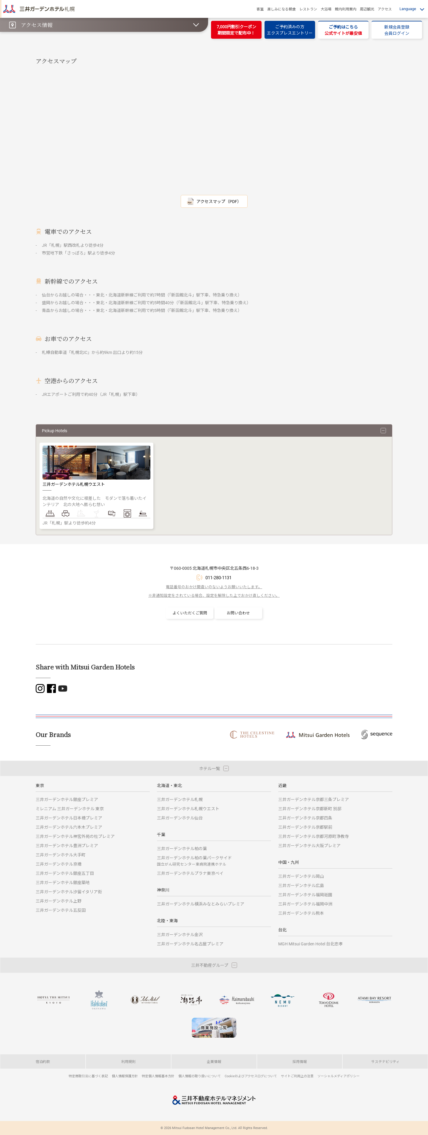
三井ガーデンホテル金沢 (180, 934)
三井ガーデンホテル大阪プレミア (309, 845)
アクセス (385, 9)
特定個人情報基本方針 (158, 1076)
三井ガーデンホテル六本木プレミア (69, 827)
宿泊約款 (43, 1061)
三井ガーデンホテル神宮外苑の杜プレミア (75, 836)
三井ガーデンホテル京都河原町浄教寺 (313, 836)
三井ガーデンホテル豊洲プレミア (67, 845)
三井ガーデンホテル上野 (58, 901)
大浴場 (326, 9)
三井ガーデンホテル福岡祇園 (305, 894)
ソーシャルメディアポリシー (338, 1076)
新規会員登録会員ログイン (396, 30)
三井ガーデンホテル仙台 (180, 818)
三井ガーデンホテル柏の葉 (182, 848)
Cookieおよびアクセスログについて (251, 1076)
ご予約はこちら (343, 30)
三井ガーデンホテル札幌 (180, 799)
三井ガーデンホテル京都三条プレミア (313, 799)
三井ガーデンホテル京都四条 (305, 818)
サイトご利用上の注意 (297, 1076)
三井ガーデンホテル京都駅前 (305, 827)
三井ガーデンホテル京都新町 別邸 (310, 808)
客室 (260, 9)
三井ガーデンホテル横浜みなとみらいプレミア (200, 904)
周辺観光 (367, 9)
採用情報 (299, 1061)
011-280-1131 (218, 577)
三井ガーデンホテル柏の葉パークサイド (194, 861)
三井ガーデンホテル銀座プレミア (67, 799)
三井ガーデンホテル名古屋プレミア (190, 944)
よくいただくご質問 (189, 613)
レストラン (308, 9)
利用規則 (128, 1061)
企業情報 (214, 1061)
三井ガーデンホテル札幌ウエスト (188, 808)
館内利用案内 (345, 9)
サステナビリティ (385, 1061)
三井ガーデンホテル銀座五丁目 (65, 873)
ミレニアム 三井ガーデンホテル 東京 (70, 808)
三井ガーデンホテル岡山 (301, 876)
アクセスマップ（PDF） (218, 201)
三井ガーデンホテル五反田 (61, 910)
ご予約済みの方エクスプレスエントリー (290, 30)
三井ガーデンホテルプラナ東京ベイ (190, 873)
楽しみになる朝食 (281, 9)
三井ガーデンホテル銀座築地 (63, 882)
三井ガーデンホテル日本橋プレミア (69, 818)
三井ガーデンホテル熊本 (301, 913)
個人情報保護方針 (125, 1076)
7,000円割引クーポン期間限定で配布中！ (236, 30)
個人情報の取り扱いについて (199, 1076)
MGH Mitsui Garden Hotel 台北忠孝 (310, 944)
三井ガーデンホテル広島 (301, 885)
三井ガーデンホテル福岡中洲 (305, 904)
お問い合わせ (238, 613)
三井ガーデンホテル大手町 (61, 855)
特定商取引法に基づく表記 (88, 1076)
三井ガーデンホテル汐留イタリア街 (69, 891)
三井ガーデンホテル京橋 (58, 864)
